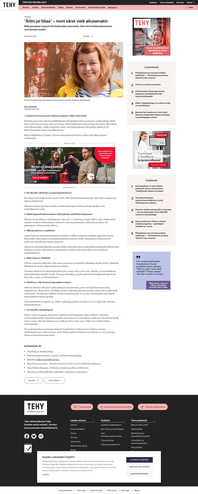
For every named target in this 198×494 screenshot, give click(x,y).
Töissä (60, 7)
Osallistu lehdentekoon (155, 407)
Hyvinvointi (81, 7)
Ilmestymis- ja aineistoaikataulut (139, 442)
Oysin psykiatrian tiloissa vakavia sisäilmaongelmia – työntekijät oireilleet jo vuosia (150, 224)
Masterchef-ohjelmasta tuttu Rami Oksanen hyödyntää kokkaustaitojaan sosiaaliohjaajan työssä (152, 115)
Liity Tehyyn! (53, 380)
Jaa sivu (86, 36)
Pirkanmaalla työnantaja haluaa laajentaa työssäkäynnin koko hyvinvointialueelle (150, 94)
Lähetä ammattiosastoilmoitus (117, 407)
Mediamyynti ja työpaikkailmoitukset (140, 435)
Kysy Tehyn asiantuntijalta (112, 429)
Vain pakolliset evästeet (140, 467)
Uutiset (35, 7)
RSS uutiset (112, 490)
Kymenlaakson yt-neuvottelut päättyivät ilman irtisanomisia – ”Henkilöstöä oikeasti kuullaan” (149, 188)
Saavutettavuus (96, 490)
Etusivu (26, 7)
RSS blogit (125, 490)
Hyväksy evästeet (141, 460)
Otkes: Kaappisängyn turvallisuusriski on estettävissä (152, 104)
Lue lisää (45, 475)
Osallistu (153, 2)
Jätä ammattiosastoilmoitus (111, 435)
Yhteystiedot (136, 447)
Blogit (73, 450)
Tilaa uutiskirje (84, 407)
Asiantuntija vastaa (96, 7)
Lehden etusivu (78, 420)
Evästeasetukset (140, 474)
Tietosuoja (81, 490)
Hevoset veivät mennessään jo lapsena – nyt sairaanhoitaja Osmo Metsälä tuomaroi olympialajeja (153, 212)
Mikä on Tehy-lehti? (139, 425)
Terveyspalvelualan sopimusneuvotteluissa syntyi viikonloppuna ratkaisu (149, 200)
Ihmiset (69, 7)
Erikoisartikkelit (48, 7)
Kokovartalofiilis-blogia (48, 359)
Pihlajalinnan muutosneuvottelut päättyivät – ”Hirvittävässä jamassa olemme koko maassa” (151, 75)
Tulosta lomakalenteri (110, 444)
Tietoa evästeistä (65, 490)
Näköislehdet (137, 429)
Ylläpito (137, 490)
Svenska (180, 2)
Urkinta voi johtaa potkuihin (148, 84)
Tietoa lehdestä (167, 2)
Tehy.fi (189, 2)
